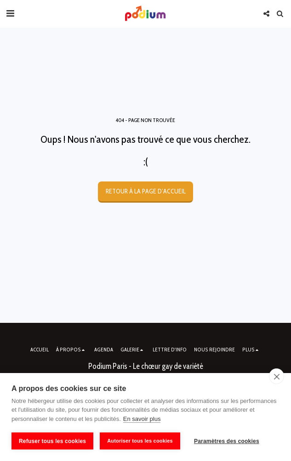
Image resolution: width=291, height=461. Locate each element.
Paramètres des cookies (226, 441)
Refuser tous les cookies (52, 441)
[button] (10, 13)
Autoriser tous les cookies (140, 440)
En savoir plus (142, 418)
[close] (276, 376)
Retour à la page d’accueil (146, 191)
